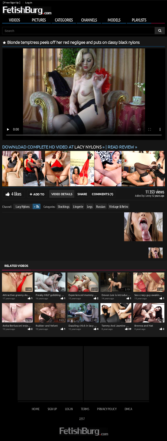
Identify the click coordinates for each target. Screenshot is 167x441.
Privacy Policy (106, 409)
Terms (85, 409)
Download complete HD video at (52, 146)
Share (82, 194)
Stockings (63, 206)
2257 (82, 418)
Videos (14, 19)
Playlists (139, 19)
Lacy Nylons (23, 206)
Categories (64, 19)
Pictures (39, 19)
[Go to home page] (26, 11)
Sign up (52, 409)
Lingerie (78, 206)
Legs (89, 206)
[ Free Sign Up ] (11, 2)
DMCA (128, 409)
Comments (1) (102, 194)
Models (114, 19)
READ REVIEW (121, 146)
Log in (28, 2)
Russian (100, 206)
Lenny (148, 195)
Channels (89, 19)
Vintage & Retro (118, 206)
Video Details (61, 194)
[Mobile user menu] (83, 19)
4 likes (16, 194)
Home (35, 409)
